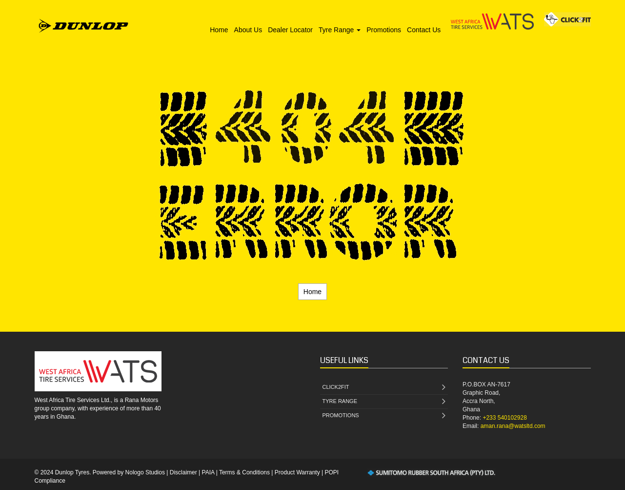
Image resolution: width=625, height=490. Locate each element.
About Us (248, 30)
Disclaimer (183, 472)
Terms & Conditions (244, 472)
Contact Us (424, 30)
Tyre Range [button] (340, 30)
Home (219, 30)
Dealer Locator (290, 30)
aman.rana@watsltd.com (513, 426)
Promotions (383, 30)
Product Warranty (297, 472)
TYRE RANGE (384, 402)
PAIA (208, 472)
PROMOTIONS (384, 416)
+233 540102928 (504, 417)
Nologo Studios (145, 472)
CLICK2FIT (384, 387)
